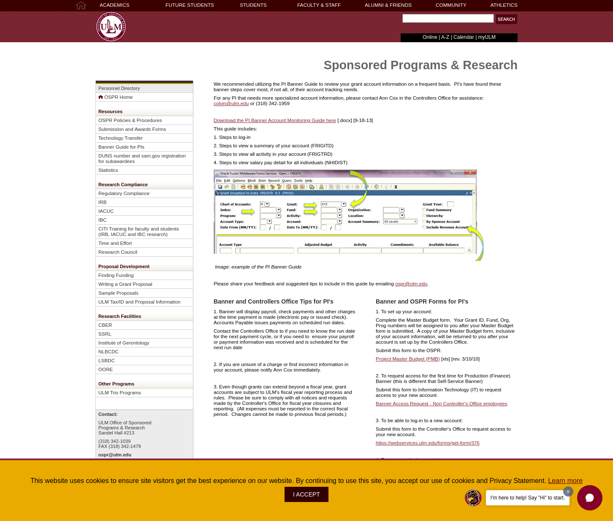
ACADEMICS (114, 5)
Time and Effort (115, 243)
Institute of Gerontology (123, 342)
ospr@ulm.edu (114, 454)
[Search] (448, 18)
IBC (102, 220)
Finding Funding (116, 275)
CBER (105, 325)
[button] (589, 497)
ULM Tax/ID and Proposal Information (139, 301)
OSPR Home (115, 97)
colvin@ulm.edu (231, 103)
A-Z (445, 37)
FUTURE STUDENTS (189, 5)
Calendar (463, 37)
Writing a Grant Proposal (125, 284)
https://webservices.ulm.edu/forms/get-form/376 (428, 442)
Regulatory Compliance (123, 193)
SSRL (104, 333)
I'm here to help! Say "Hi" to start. (528, 498)
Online (430, 37)
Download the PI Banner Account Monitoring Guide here (275, 120)
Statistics (108, 170)
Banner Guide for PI (120, 146)
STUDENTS (253, 5)
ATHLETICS (504, 5)
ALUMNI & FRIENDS (388, 5)
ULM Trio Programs (119, 392)
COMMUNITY (451, 5)
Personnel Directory (119, 88)
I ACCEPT (306, 494)
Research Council (117, 252)
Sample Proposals (118, 293)
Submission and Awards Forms (132, 129)
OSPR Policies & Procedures (130, 120)
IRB (102, 202)
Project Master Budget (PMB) (408, 358)
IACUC (106, 211)
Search (400, 20)
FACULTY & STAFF (319, 5)
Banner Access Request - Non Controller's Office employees (441, 403)
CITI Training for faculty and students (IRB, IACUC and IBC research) (138, 231)
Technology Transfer (120, 138)
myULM (487, 37)
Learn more (565, 480)
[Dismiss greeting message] (568, 491)
